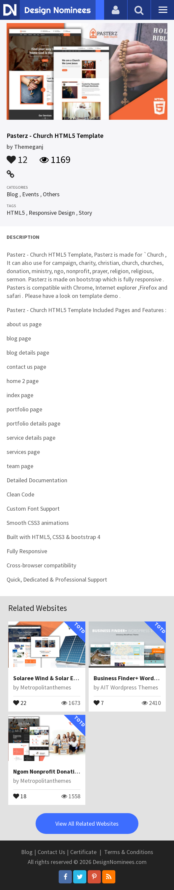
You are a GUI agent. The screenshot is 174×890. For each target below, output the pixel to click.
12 (17, 156)
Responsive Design (52, 212)
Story (85, 212)
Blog (12, 194)
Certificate (83, 852)
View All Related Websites (87, 823)
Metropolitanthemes (45, 687)
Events (30, 194)
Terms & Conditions (128, 852)
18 (19, 795)
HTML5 (16, 212)
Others (51, 194)
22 (19, 702)
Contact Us (51, 852)
